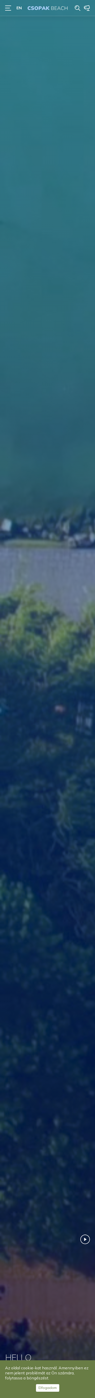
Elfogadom (48, 1387)
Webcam (87, 8)
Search (77, 8)
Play (85, 1239)
